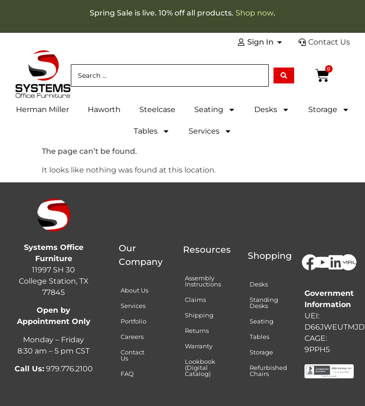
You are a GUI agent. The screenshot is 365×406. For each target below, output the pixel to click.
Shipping (199, 315)
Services (210, 131)
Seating (215, 109)
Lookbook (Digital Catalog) (200, 367)
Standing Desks (264, 302)
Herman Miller (42, 109)
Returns (197, 330)
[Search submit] (284, 75)
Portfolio (133, 321)
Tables (152, 131)
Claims (195, 299)
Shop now (255, 12)
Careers (132, 336)
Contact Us (132, 355)
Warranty (199, 346)
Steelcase (157, 109)
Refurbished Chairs (268, 370)
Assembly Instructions (203, 281)
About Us (134, 290)
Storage (329, 109)
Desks (271, 109)
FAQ (127, 373)
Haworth (104, 109)
